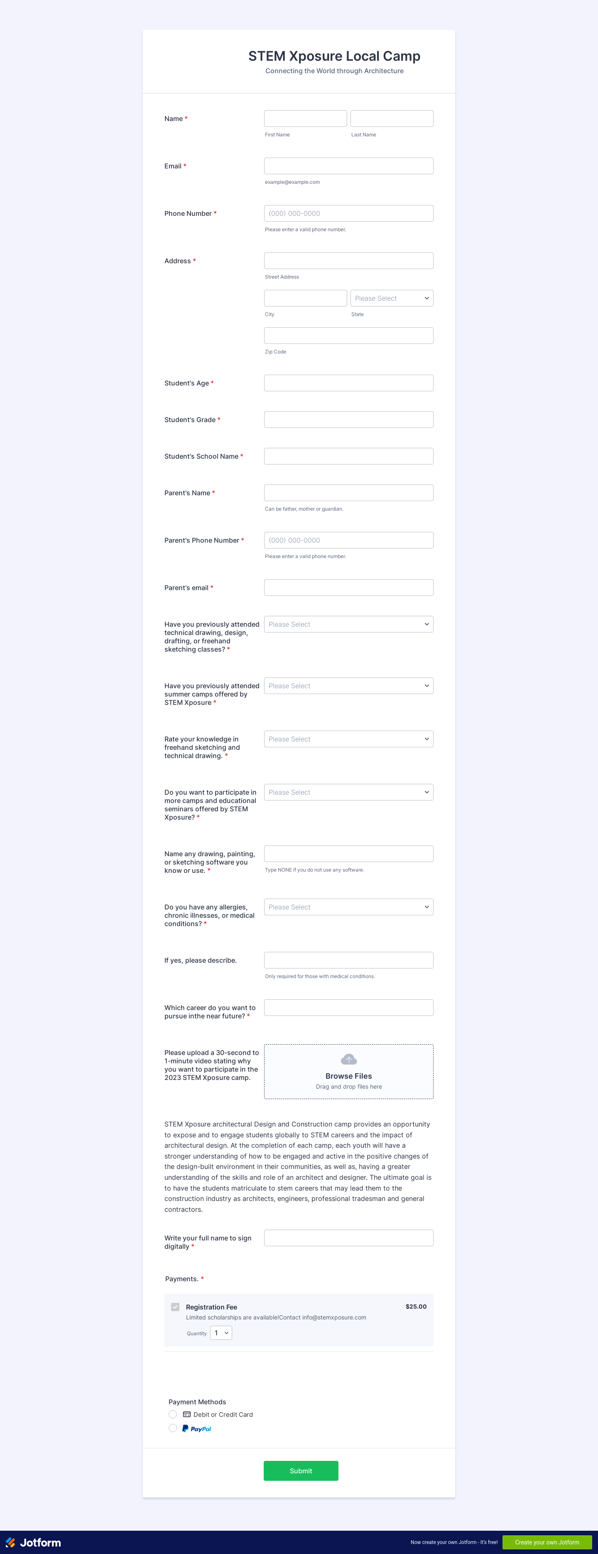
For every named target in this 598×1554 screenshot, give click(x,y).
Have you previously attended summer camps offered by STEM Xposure (212, 694)
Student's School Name (203, 456)
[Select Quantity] (221, 1333)
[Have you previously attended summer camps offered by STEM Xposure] (349, 685)
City (269, 314)
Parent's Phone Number (204, 540)
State (357, 314)
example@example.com (292, 182)
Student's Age (189, 383)
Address (180, 261)
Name (176, 118)
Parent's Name (189, 493)
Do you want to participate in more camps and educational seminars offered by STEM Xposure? (210, 804)
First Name (277, 134)
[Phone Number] (349, 213)
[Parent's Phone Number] (349, 540)
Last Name (363, 134)
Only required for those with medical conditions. (320, 976)
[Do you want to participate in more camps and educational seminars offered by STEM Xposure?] (349, 792)
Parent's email (188, 587)
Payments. (184, 1279)
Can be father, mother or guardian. (304, 509)
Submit (301, 1471)
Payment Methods (197, 1402)
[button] (349, 1071)
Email (175, 166)
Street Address (282, 277)
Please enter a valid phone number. (305, 229)
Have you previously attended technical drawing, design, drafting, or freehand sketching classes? (212, 636)
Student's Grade (192, 419)
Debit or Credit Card (218, 1414)
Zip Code (275, 351)
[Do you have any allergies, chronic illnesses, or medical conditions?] (349, 907)
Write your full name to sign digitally (208, 1242)
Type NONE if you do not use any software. (314, 870)
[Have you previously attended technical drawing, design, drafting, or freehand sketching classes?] (349, 624)
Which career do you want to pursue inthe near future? (210, 1011)
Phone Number (190, 213)
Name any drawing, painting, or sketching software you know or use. (209, 862)
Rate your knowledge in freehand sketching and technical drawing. (202, 747)
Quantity (197, 1333)
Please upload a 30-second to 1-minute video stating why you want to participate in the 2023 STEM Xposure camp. (211, 1065)
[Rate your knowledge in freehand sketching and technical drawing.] (349, 739)
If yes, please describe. (200, 960)
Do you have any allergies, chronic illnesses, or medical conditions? (209, 915)
